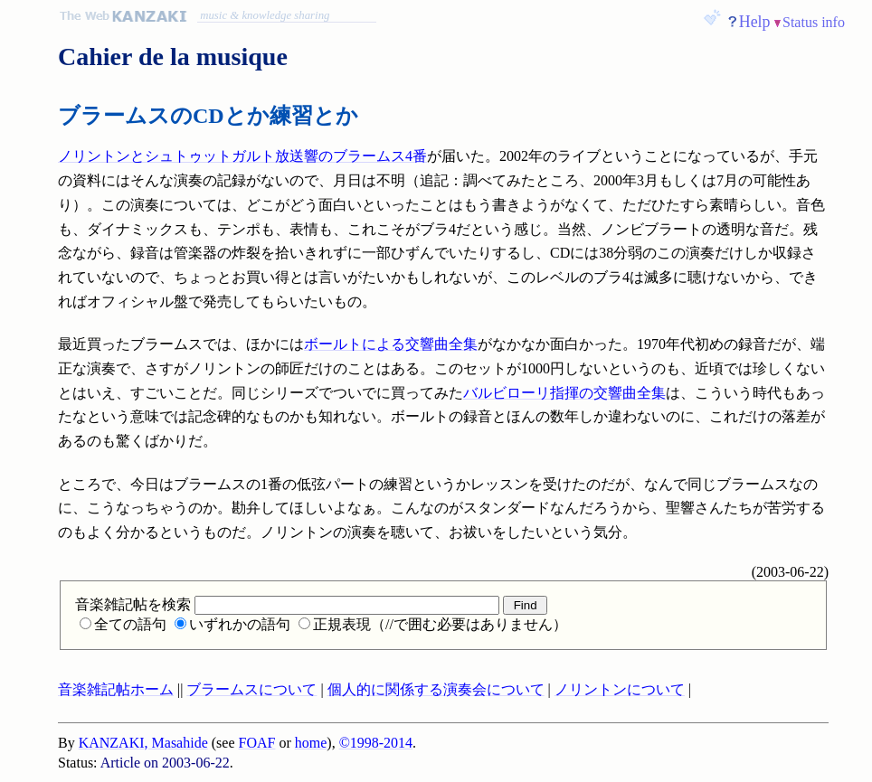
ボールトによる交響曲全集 (391, 344)
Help (755, 22)
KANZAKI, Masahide (143, 742)
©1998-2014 (375, 742)
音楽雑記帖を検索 (287, 604)
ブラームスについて (251, 689)
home (311, 742)
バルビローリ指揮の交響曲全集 (564, 392)
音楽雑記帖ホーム (116, 689)
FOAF (257, 742)
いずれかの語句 (232, 624)
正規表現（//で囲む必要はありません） (433, 624)
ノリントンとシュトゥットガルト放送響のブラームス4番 (242, 156)
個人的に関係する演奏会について (436, 689)
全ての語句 (123, 624)
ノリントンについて (619, 689)
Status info (813, 22)
